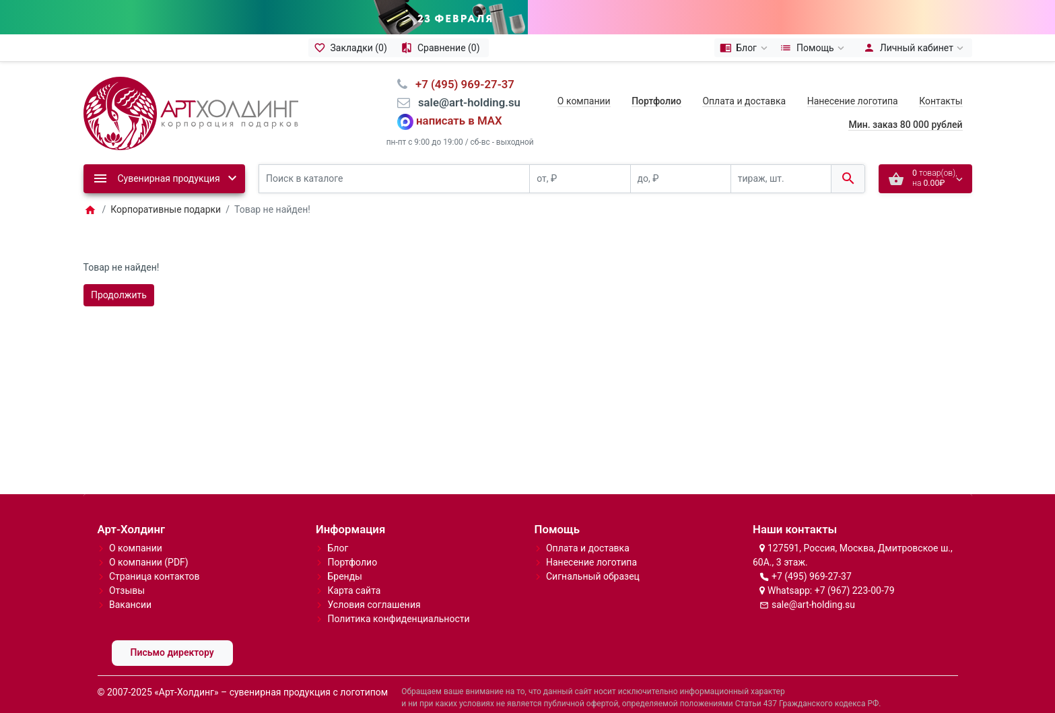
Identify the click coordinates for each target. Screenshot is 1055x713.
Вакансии (130, 584)
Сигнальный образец (593, 556)
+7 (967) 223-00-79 (855, 570)
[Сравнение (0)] (442, 27)
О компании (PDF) (149, 542)
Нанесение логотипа (852, 80)
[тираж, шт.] (780, 158)
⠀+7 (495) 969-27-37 (460, 64)
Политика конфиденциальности (398, 598)
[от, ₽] (579, 158)
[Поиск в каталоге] (395, 158)
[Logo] (191, 92)
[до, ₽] (680, 158)
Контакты (940, 80)
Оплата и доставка (744, 80)
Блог (337, 527)
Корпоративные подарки (165, 189)
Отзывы (127, 570)
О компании (584, 80)
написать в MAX (459, 101)
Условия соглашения (373, 584)
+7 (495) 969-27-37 (812, 556)
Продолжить (119, 274)
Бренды (344, 556)
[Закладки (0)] (352, 27)
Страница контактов (154, 556)
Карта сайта (353, 570)
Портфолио (352, 542)
